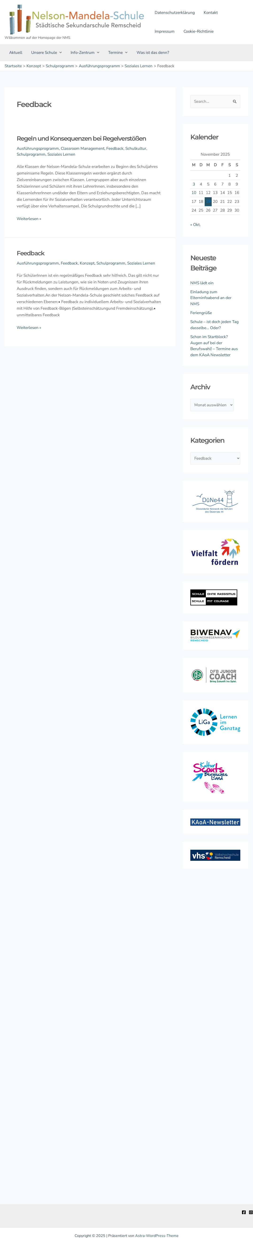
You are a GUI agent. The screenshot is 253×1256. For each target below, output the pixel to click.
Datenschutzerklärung (174, 12)
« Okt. (195, 224)
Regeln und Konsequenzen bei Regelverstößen (81, 138)
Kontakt (209, 12)
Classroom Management (82, 148)
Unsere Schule (45, 53)
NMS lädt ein (202, 283)
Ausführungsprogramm (38, 148)
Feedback (114, 148)
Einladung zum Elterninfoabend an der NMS (210, 298)
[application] (58, 53)
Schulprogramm (31, 154)
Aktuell (15, 52)
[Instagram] (251, 1212)
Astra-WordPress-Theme (157, 1235)
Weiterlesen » (29, 218)
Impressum (234, 12)
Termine (114, 53)
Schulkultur (135, 148)
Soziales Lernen (61, 154)
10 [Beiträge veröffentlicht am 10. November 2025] (194, 192)
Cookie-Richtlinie (169, 31)
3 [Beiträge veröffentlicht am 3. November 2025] (194, 184)
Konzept (87, 263)
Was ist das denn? (148, 52)
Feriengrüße (201, 313)
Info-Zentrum (82, 53)
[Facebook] (244, 1212)
